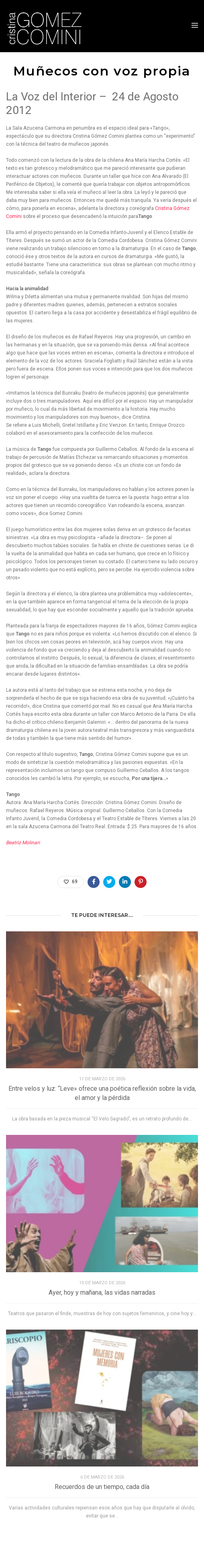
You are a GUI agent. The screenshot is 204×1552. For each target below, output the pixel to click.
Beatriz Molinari (23, 842)
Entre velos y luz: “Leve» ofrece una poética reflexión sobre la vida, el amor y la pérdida (102, 1093)
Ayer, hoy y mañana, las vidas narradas (102, 1292)
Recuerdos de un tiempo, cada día (102, 1487)
